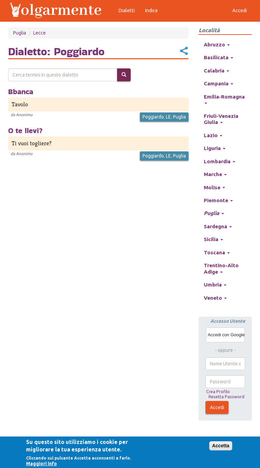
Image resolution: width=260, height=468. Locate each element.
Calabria (216, 70)
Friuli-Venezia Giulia (221, 119)
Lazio (213, 135)
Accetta (221, 445)
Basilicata (218, 57)
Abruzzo (217, 44)
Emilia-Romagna (224, 99)
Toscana (217, 252)
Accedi (217, 407)
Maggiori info (41, 463)
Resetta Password (226, 396)
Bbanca (20, 91)
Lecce (39, 33)
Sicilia (213, 239)
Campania (218, 83)
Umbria (215, 285)
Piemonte (218, 200)
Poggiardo (153, 117)
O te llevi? (25, 130)
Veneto (215, 298)
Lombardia (219, 161)
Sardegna (218, 226)
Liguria (214, 148)
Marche (215, 174)
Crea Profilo (218, 391)
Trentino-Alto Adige (221, 268)
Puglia (19, 33)
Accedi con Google (226, 334)
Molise (214, 187)
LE (168, 117)
